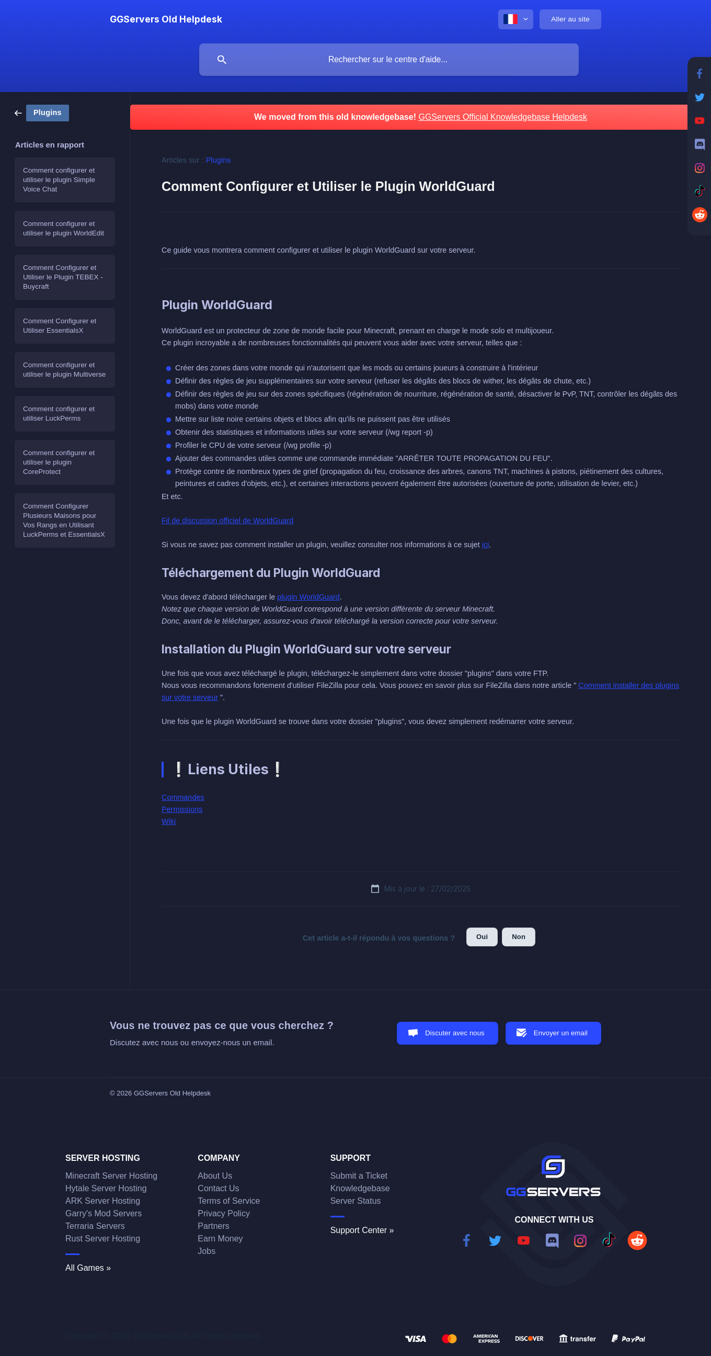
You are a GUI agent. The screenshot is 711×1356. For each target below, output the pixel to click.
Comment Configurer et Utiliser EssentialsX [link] (59, 325)
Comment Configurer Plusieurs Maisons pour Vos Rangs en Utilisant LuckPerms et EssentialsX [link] (64, 520)
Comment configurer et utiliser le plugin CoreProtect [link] (59, 462)
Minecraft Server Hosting (111, 1175)
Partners (213, 1226)
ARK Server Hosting (102, 1200)
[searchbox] (389, 59)
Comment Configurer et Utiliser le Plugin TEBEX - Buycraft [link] (63, 277)
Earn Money (220, 1238)
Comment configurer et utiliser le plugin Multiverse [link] (64, 369)
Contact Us (218, 1188)
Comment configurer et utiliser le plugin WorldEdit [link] (63, 228)
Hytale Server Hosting (106, 1188)
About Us (215, 1175)
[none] (166, 19)
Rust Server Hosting (102, 1238)
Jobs (206, 1251)
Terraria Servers (95, 1226)
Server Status (355, 1200)
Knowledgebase (360, 1188)
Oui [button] (482, 937)
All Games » (88, 1267)
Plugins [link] (218, 160)
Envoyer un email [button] (561, 1033)
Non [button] (518, 937)
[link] (42, 112)
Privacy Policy (224, 1213)
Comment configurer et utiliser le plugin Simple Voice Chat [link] (59, 179)
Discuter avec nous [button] (455, 1033)
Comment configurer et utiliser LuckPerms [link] (59, 413)
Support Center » (362, 1230)
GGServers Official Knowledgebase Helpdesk (502, 116)
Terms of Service (229, 1200)
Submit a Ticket (358, 1175)
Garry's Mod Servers (103, 1213)
